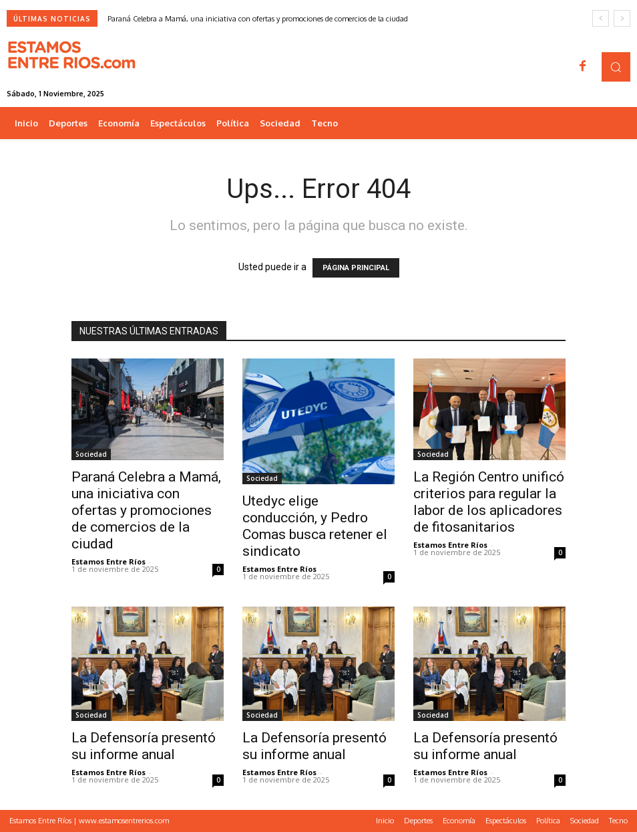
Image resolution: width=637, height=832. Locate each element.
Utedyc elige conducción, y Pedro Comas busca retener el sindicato (314, 526)
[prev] (600, 18)
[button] (616, 66)
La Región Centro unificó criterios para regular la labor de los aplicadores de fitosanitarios (488, 502)
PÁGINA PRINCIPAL (356, 268)
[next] (622, 18)
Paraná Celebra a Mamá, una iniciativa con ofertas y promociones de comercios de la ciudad (258, 18)
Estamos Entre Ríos (108, 561)
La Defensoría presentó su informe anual (143, 746)
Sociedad (91, 454)
